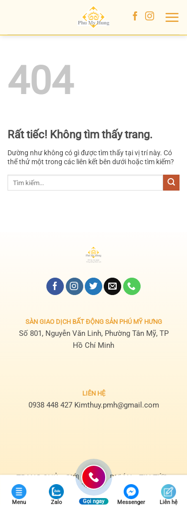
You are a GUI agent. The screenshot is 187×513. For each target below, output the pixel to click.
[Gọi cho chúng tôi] (132, 287)
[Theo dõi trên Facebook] (135, 17)
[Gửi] (171, 183)
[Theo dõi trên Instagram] (149, 17)
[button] (172, 17)
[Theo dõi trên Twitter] (93, 287)
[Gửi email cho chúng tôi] (112, 287)
